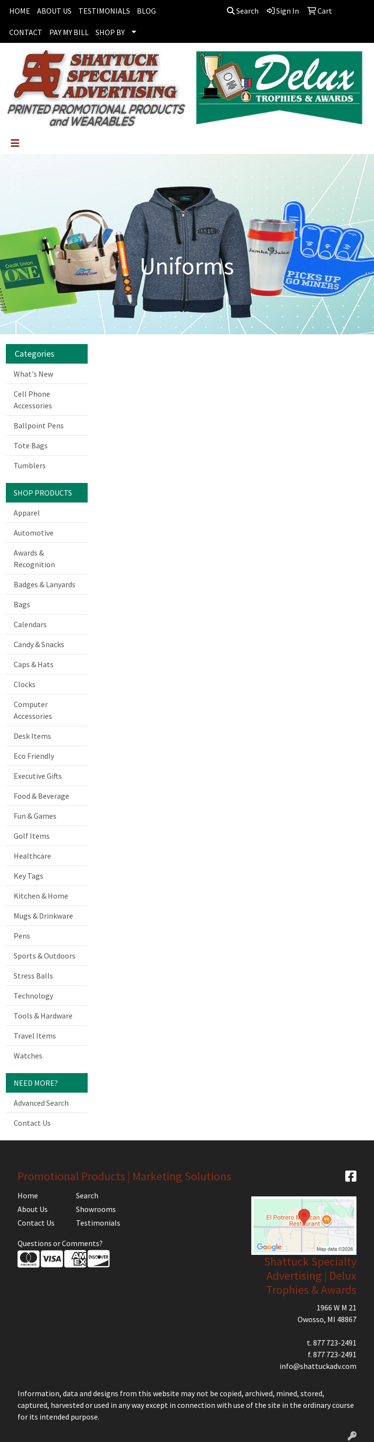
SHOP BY (110, 32)
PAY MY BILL (69, 32)
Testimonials (98, 1223)
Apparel (27, 513)
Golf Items (32, 836)
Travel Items (35, 1035)
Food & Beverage (41, 796)
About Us (33, 1209)
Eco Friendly (34, 756)
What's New (33, 374)
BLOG (146, 11)
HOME (19, 11)
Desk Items (32, 736)
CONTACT (25, 32)
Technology (33, 995)
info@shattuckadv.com (318, 1366)
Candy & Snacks (39, 644)
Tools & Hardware (43, 1015)
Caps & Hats (34, 664)
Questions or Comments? (60, 1243)
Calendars (30, 624)
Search (243, 11)
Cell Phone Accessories (33, 399)
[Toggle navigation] (15, 143)
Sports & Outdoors (44, 956)
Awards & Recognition (34, 558)
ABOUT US (54, 11)
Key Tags (28, 876)
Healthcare (32, 856)
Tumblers (30, 465)
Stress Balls (33, 976)
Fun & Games (35, 816)
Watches (28, 1055)
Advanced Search (41, 1103)
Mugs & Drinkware (43, 916)
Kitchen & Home (41, 896)
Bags (22, 604)
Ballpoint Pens (39, 425)
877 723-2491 (334, 1342)
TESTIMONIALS (104, 11)
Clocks (25, 684)
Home (28, 1195)
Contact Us (32, 1123)
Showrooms (96, 1209)
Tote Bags (31, 445)
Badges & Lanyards (44, 584)
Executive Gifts (38, 776)
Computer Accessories (33, 710)
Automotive (34, 533)
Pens (22, 936)
